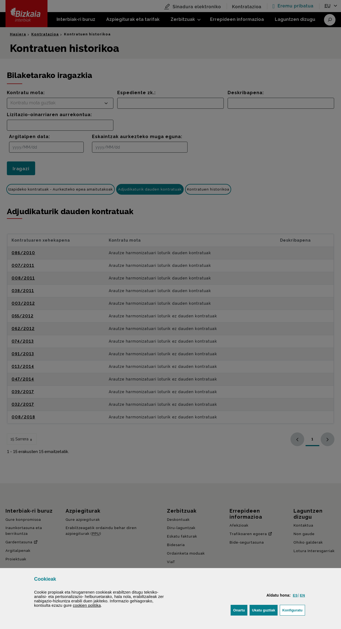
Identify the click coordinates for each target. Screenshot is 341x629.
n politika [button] (87, 605)
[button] (295, 595)
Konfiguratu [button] (293, 609)
